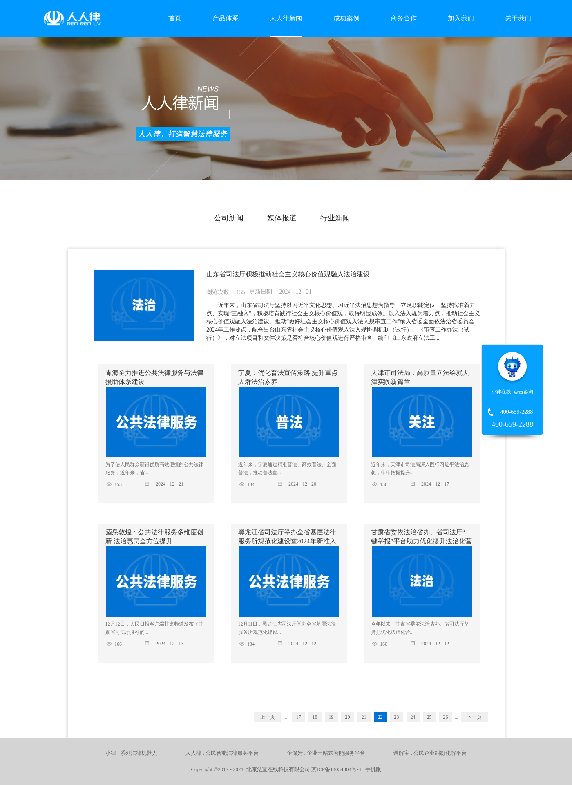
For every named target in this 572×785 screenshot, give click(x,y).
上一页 (267, 717)
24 (413, 717)
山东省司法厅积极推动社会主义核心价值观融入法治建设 (288, 274)
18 (315, 717)
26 (445, 717)
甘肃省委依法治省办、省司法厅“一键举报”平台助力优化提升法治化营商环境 (421, 541)
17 (298, 717)
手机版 (371, 769)
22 (380, 717)
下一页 (474, 717)
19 (331, 717)
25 (429, 717)
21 (364, 717)
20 (347, 717)
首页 (174, 18)
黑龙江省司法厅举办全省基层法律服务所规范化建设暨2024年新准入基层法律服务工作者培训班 (287, 541)
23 (396, 717)
